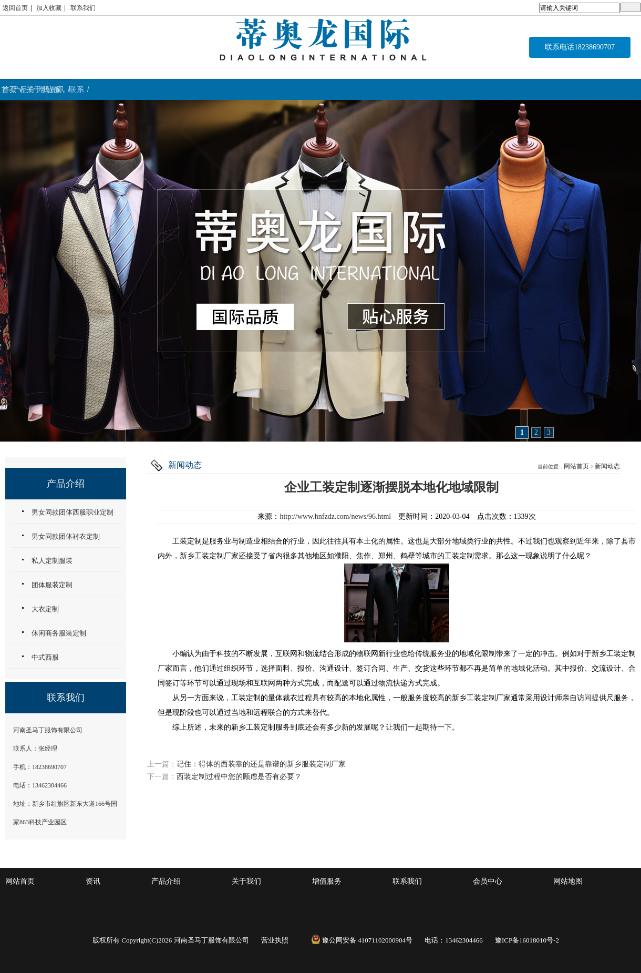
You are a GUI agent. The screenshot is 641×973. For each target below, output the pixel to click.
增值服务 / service (373, 89)
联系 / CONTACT (586, 89)
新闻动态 (607, 466)
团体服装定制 (52, 585)
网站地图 (568, 881)
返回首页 (15, 8)
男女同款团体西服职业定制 (72, 512)
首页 (53, 89)
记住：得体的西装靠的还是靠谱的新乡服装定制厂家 (261, 764)
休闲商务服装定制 (59, 633)
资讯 (93, 881)
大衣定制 (45, 609)
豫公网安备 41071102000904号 (361, 940)
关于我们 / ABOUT (261, 89)
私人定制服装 (52, 561)
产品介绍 (166, 881)
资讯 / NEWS (480, 89)
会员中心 (487, 881)
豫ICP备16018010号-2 (527, 940)
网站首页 (576, 466)
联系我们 (83, 8)
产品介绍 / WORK (154, 89)
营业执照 (274, 940)
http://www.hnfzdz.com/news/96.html (335, 516)
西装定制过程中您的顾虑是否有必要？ (239, 777)
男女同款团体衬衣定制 (66, 536)
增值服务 (327, 881)
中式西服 (45, 657)
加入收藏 (48, 8)
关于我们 (246, 881)
